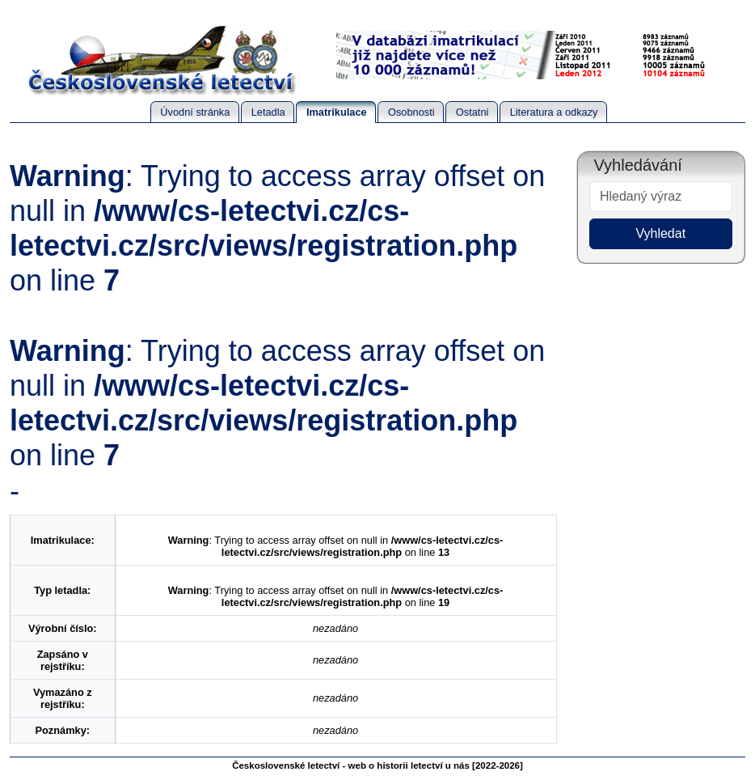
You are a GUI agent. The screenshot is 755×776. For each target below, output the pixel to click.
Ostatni (472, 112)
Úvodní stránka (195, 112)
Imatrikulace (336, 112)
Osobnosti (411, 112)
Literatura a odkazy (554, 112)
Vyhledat (660, 233)
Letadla (268, 112)
